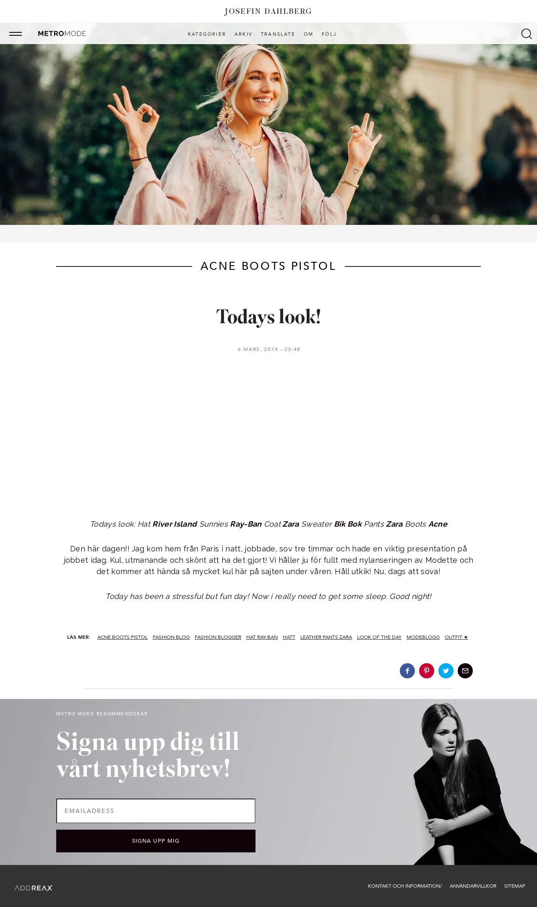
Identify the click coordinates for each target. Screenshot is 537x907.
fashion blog (171, 637)
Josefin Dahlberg (268, 12)
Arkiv (244, 34)
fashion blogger (218, 637)
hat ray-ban (262, 637)
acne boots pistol (122, 637)
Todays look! (268, 318)
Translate (278, 34)
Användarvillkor (473, 886)
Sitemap (514, 886)
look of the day (379, 637)
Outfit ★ (456, 637)
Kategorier (207, 34)
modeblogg (423, 637)
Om (308, 34)
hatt (289, 637)
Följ (329, 34)
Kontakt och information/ (405, 886)
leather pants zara (326, 637)
